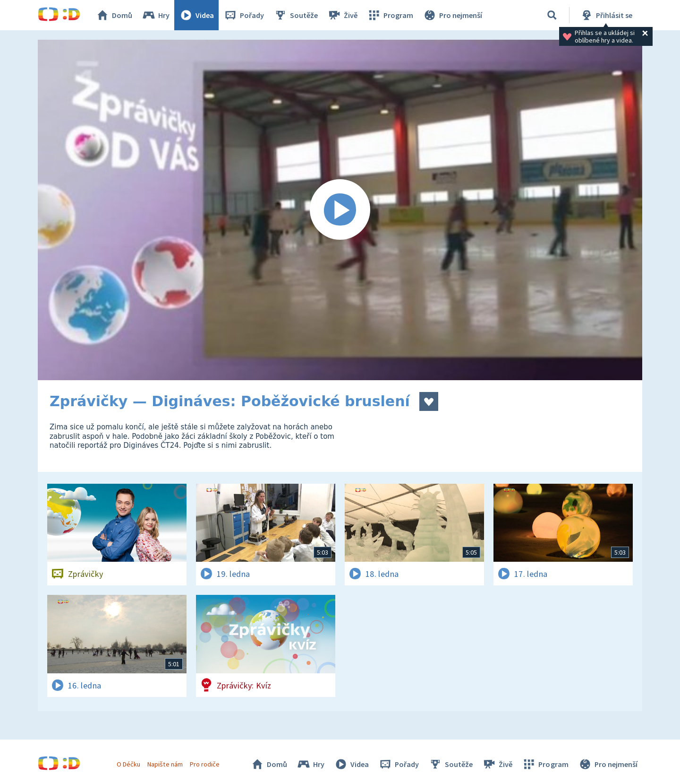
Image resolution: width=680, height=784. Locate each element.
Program (390, 15)
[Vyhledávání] (552, 15)
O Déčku (128, 764)
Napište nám (164, 764)
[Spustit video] (340, 210)
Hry (156, 15)
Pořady (243, 15)
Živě (342, 15)
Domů (113, 15)
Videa (196, 15)
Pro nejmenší (452, 15)
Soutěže (295, 15)
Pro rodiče (205, 764)
